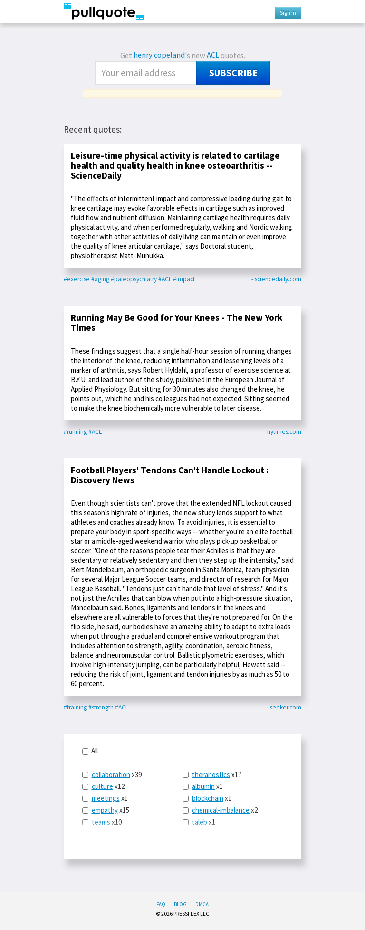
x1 (105, 798)
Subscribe (233, 72)
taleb (199, 821)
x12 (103, 786)
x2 (220, 810)
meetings (106, 798)
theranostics (211, 774)
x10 (102, 821)
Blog (180, 904)
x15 (105, 810)
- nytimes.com (282, 432)
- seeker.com (284, 707)
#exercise (77, 279)
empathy (105, 810)
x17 (211, 774)
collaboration (111, 774)
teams (101, 821)
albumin (203, 786)
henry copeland (159, 55)
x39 (112, 774)
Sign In (288, 12)
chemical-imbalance (221, 810)
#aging (100, 279)
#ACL (165, 279)
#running (75, 432)
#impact (184, 279)
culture (102, 786)
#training (75, 707)
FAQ (160, 904)
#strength (101, 707)
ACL (213, 55)
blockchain (207, 798)
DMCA (202, 904)
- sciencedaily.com (276, 279)
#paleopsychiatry (134, 279)
